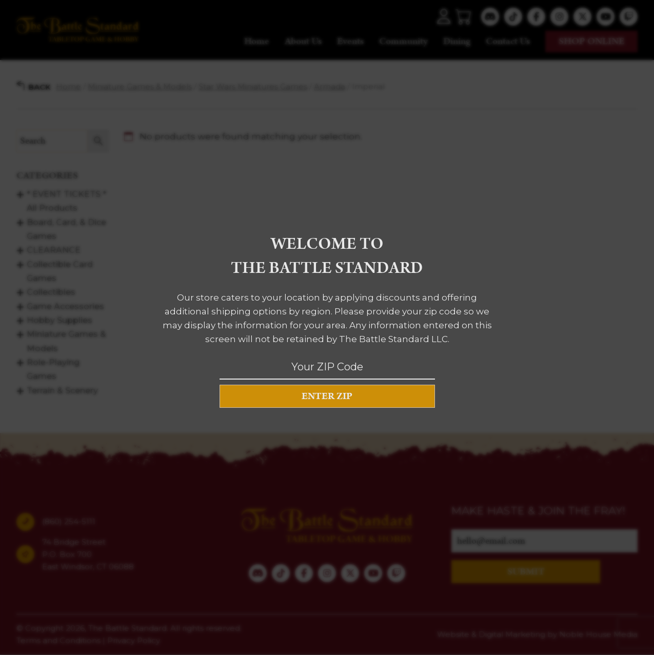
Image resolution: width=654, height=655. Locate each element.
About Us (303, 41)
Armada (329, 86)
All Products (52, 208)
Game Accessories (65, 306)
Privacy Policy (133, 640)
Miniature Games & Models (140, 86)
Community (403, 41)
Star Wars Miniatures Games (253, 86)
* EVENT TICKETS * (66, 194)
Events (350, 41)
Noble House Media (598, 634)
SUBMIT (526, 572)
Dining (456, 41)
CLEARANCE (54, 250)
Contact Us (508, 41)
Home (256, 41)
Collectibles (51, 292)
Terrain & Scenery (62, 390)
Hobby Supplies (59, 320)
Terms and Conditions (58, 640)
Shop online (592, 41)
